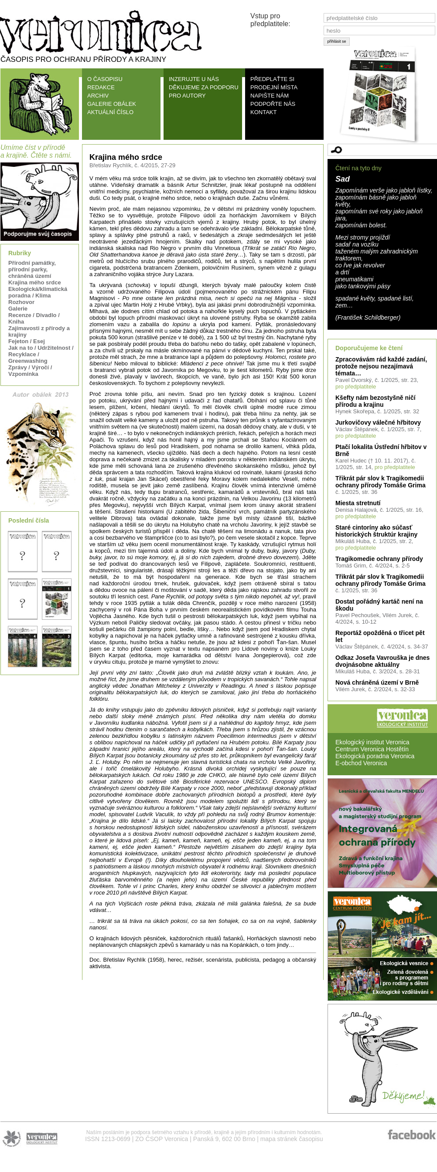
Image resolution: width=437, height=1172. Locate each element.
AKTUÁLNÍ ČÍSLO (110, 112)
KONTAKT (263, 112)
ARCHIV (98, 95)
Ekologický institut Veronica (372, 742)
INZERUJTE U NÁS (194, 79)
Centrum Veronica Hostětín (372, 749)
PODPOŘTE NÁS (272, 104)
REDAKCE (101, 87)
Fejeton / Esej (26, 341)
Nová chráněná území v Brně (377, 682)
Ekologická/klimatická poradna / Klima (37, 292)
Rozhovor (21, 302)
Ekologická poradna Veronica (374, 756)
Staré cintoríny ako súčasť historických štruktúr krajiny (376, 531)
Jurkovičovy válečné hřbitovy (378, 422)
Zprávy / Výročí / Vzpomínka (30, 370)
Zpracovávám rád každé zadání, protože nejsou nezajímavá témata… (381, 366)
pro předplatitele (355, 386)
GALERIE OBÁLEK (111, 104)
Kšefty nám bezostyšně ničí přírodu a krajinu (375, 401)
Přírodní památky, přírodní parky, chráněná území (32, 269)
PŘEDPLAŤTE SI (272, 79)
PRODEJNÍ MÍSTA (273, 87)
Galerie (17, 308)
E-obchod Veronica (361, 763)
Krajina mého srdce (34, 282)
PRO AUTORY (187, 95)
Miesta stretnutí (357, 503)
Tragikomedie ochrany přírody (379, 558)
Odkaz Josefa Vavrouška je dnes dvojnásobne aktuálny (382, 661)
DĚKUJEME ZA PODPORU (204, 87)
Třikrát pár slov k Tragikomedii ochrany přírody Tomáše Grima (380, 482)
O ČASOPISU (105, 79)
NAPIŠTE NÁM (269, 95)
